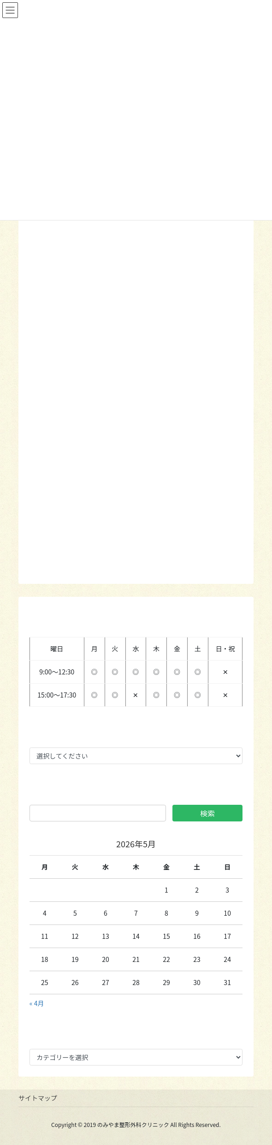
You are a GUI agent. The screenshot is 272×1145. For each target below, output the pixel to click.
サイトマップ (37, 1097)
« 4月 (37, 1003)
